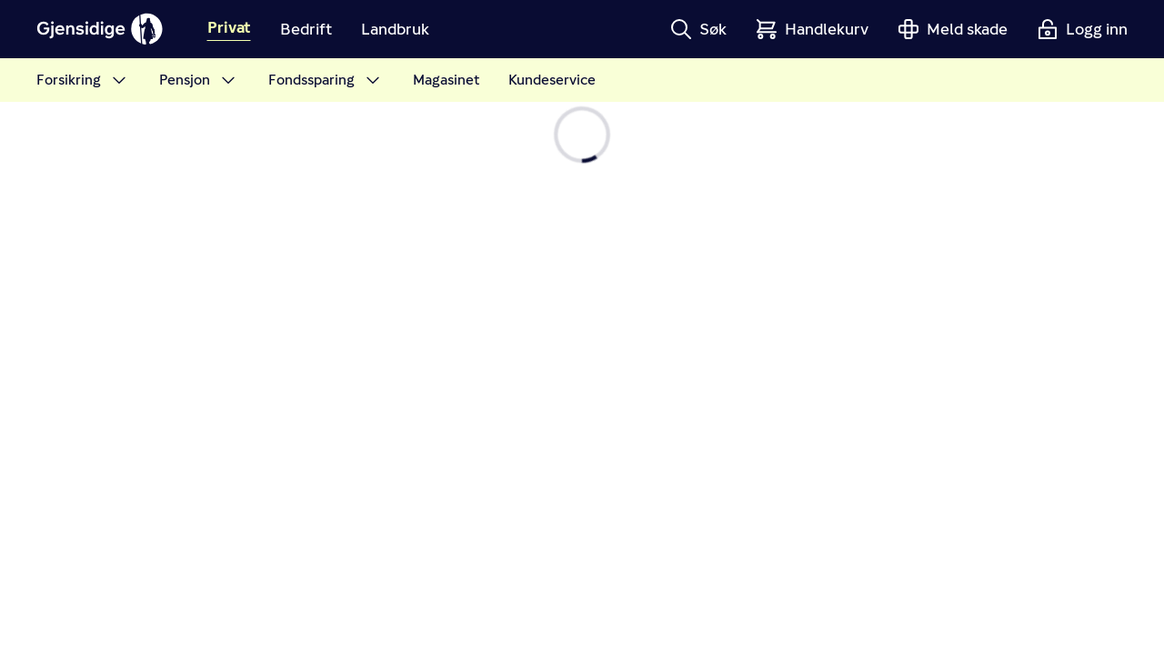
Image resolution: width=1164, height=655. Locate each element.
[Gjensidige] (100, 29)
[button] (698, 29)
